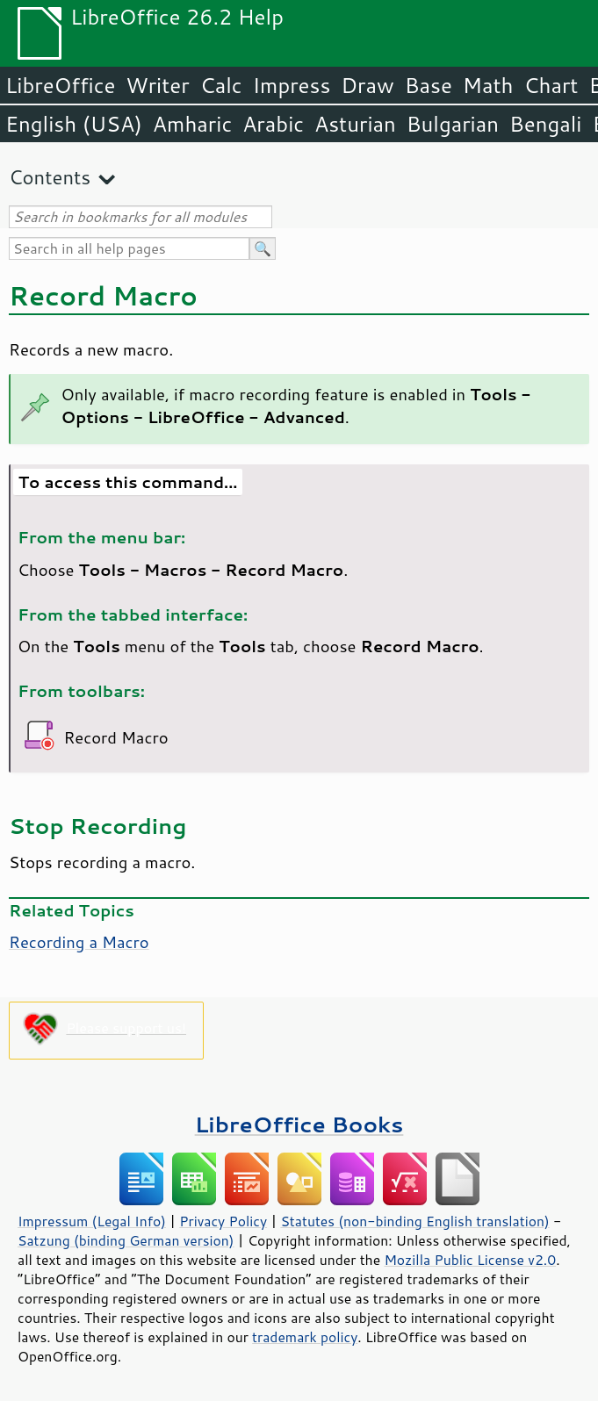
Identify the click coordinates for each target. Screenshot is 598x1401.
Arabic (273, 124)
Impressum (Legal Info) (92, 1221)
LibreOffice (60, 85)
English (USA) (73, 124)
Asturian (355, 124)
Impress (292, 85)
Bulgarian (453, 124)
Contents (49, 176)
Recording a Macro (79, 941)
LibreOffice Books (299, 1124)
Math (488, 85)
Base (428, 85)
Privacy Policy (223, 1221)
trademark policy (304, 1337)
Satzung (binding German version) (126, 1240)
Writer (157, 85)
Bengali (545, 124)
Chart (550, 85)
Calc (221, 85)
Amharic (192, 124)
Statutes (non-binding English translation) (414, 1221)
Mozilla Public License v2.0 (470, 1259)
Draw (367, 85)
